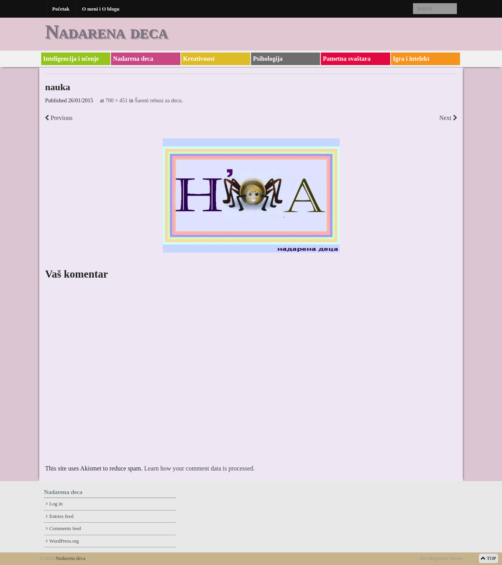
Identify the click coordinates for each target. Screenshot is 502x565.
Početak (60, 9)
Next (448, 117)
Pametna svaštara (346, 58)
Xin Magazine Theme (441, 558)
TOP (488, 558)
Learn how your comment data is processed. (199, 468)
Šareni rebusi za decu (158, 101)
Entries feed (61, 516)
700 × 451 (116, 101)
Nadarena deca (106, 31)
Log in (56, 504)
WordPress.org (64, 541)
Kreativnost (199, 58)
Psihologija (268, 58)
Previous (59, 117)
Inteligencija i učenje (71, 58)
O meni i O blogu (100, 9)
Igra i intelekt (411, 58)
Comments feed (65, 528)
